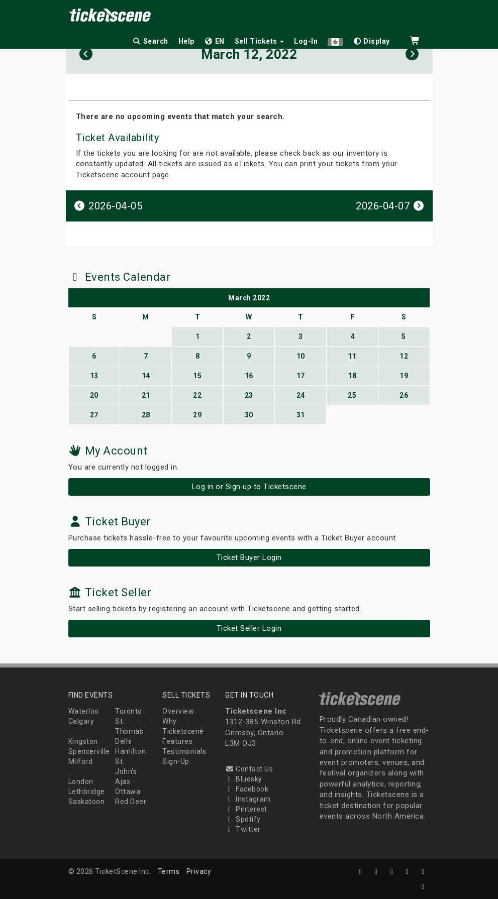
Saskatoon (86, 802)
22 (197, 395)
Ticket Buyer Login (249, 557)
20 (94, 395)
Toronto (128, 711)
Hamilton (130, 751)
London (80, 781)
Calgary (81, 721)
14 (146, 376)
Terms (169, 871)
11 (352, 356)
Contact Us (249, 769)
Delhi (123, 741)
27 (94, 415)
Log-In (306, 41)
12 (404, 356)
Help (186, 41)
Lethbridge (86, 792)
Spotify (243, 819)
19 (404, 376)
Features (177, 741)
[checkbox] (371, 39)
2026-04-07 (390, 205)
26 (404, 395)
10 (300, 356)
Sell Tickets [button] (259, 41)
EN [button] (215, 41)
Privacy (199, 871)
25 (352, 395)
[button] (335, 39)
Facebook (246, 789)
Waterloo (83, 711)
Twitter (243, 829)
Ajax (122, 781)
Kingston (83, 741)
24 (300, 395)
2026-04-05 (108, 205)
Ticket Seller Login (249, 628)
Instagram (248, 799)
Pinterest (246, 809)
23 (249, 395)
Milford (80, 761)
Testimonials (184, 751)
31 (300, 415)
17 (300, 376)
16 (249, 376)
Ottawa (127, 792)
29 (197, 415)
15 (197, 376)
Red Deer (130, 802)
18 (352, 376)
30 (249, 415)
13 (94, 376)
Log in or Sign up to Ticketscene (249, 486)
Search (150, 41)
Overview (178, 711)
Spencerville (89, 751)
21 (146, 395)
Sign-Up (175, 761)
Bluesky (243, 779)
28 (146, 415)
